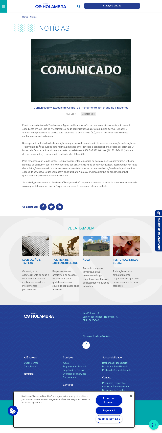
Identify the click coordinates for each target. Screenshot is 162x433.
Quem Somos (31, 370)
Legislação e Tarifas (73, 378)
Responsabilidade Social (115, 370)
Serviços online (112, 6)
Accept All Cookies (109, 400)
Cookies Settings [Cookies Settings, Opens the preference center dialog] (109, 419)
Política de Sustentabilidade (116, 378)
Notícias (33, 17)
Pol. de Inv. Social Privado (115, 374)
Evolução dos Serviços (74, 381)
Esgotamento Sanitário (75, 374)
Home (25, 17)
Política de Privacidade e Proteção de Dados (81, 428)
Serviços (68, 365)
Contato (106, 385)
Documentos (69, 385)
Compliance (30, 374)
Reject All (109, 410)
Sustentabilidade (112, 365)
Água (66, 370)
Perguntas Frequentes (114, 390)
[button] (12, 410)
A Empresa (30, 365)
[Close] (131, 396)
